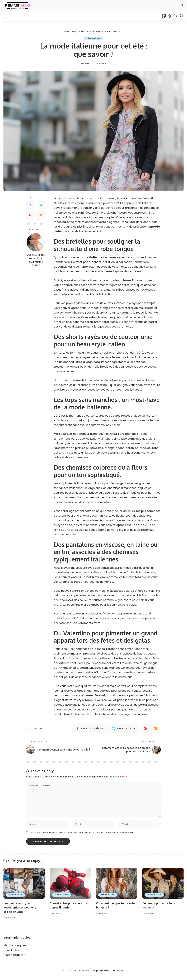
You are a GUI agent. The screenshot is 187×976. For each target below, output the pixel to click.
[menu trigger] (7, 16)
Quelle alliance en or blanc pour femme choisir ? (36, 260)
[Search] (181, 16)
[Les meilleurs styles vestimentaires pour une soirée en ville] (24, 884)
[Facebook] (177, 5)
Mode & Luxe (93, 38)
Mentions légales (14, 947)
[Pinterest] (30, 215)
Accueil (66, 31)
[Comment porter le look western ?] (163, 884)
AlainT (88, 63)
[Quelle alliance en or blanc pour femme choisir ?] (36, 242)
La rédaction (11, 951)
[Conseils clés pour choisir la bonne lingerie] (70, 884)
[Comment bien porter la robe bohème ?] (116, 884)
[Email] (41, 215)
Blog (74, 31)
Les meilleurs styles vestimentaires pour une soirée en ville (20, 908)
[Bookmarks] (164, 16)
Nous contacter (14, 956)
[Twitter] (182, 5)
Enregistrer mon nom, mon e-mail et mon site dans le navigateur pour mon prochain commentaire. (82, 833)
